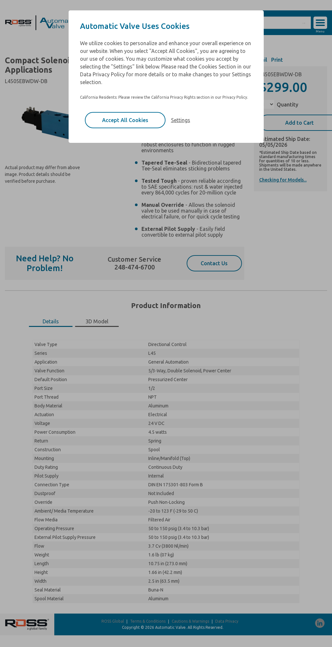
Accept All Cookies (125, 120)
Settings (180, 120)
